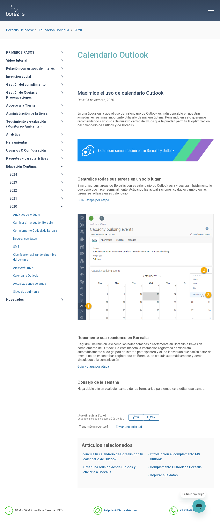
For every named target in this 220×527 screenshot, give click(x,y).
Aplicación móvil (23, 267)
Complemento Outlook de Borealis (35, 230)
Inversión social (18, 76)
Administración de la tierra (26, 113)
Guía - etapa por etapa (93, 200)
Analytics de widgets (26, 214)
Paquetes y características (27, 158)
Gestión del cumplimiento (26, 84)
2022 (13, 190)
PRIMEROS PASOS (20, 52)
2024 (13, 174)
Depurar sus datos (25, 238)
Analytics (13, 134)
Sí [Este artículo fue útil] (137, 417)
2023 (13, 182)
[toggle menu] (211, 10)
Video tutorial (16, 60)
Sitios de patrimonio (26, 291)
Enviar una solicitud (129, 427)
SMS (16, 246)
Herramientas (17, 142)
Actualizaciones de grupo (29, 283)
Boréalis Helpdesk (20, 30)
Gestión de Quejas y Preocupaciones (21, 95)
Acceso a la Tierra (20, 105)
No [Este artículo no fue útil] (153, 417)
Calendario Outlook (25, 275)
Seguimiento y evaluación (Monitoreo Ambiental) (26, 124)
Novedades (15, 299)
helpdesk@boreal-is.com (116, 510)
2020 (78, 30)
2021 (13, 198)
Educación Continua (54, 30)
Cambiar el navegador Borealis (33, 222)
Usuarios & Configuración (26, 150)
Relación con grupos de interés (30, 68)
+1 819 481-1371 (185, 510)
